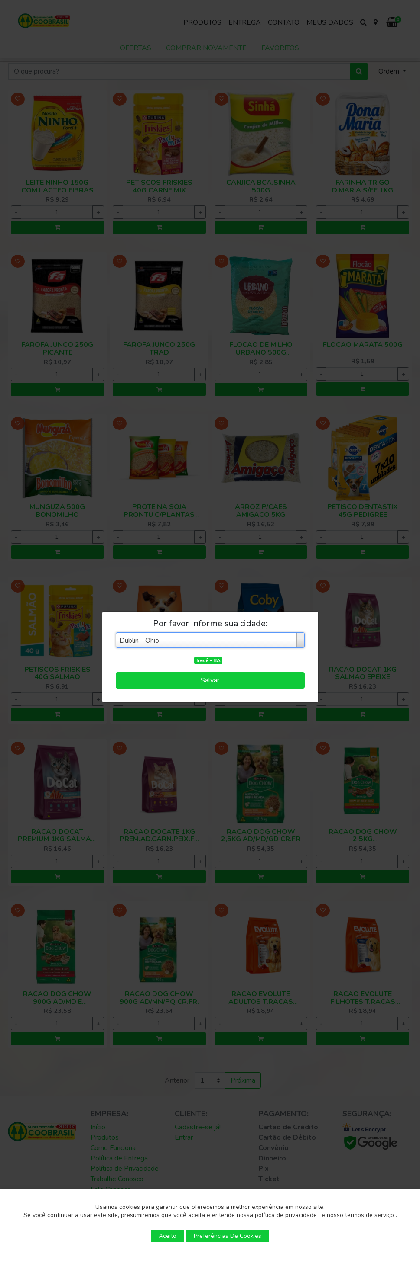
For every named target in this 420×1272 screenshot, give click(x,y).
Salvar (210, 680)
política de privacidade (287, 1215)
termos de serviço (370, 1215)
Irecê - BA (208, 660)
